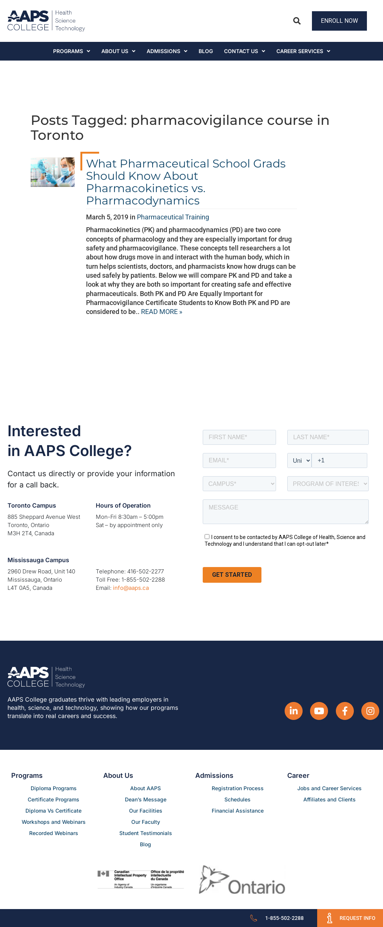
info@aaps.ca (131, 587)
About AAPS (145, 788)
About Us (118, 51)
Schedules (237, 799)
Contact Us (244, 51)
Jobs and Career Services (329, 788)
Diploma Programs (54, 788)
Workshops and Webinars (54, 822)
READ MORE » (161, 311)
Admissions (167, 51)
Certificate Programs (53, 799)
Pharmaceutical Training (173, 217)
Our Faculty (145, 822)
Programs (71, 51)
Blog (206, 51)
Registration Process (238, 788)
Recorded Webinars (53, 833)
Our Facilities (145, 810)
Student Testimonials (145, 833)
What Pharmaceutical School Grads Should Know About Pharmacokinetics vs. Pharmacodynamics (186, 182)
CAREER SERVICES (303, 51)
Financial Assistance (238, 810)
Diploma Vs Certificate (53, 810)
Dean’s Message (145, 799)
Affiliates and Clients (329, 799)
